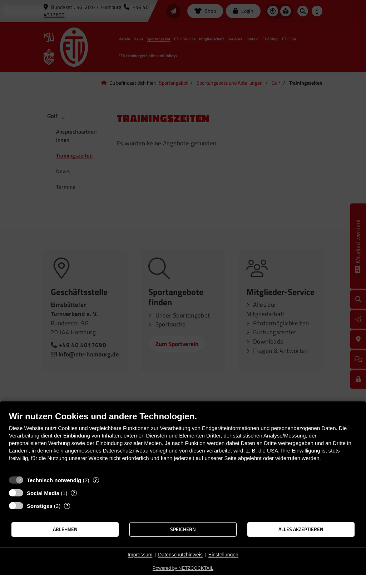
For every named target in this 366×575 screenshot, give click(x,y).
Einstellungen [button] (223, 555)
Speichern (183, 529)
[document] (183, 441)
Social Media (43, 493)
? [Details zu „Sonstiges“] (67, 506)
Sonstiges (40, 506)
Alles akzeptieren (300, 529)
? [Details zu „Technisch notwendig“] (96, 480)
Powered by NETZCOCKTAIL (183, 568)
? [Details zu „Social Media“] (74, 493)
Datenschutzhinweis (180, 555)
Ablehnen (65, 529)
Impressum (140, 555)
